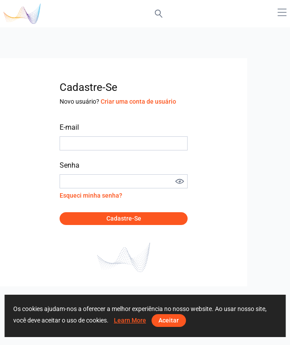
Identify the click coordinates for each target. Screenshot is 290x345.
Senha (69, 165)
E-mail (69, 127)
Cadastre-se (123, 218)
